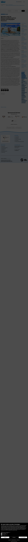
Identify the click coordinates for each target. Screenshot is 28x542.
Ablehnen (5, 537)
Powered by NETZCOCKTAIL (14, 541)
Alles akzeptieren (23, 537)
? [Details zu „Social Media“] (7, 533)
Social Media (4, 533)
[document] (14, 527)
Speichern (14, 537)
